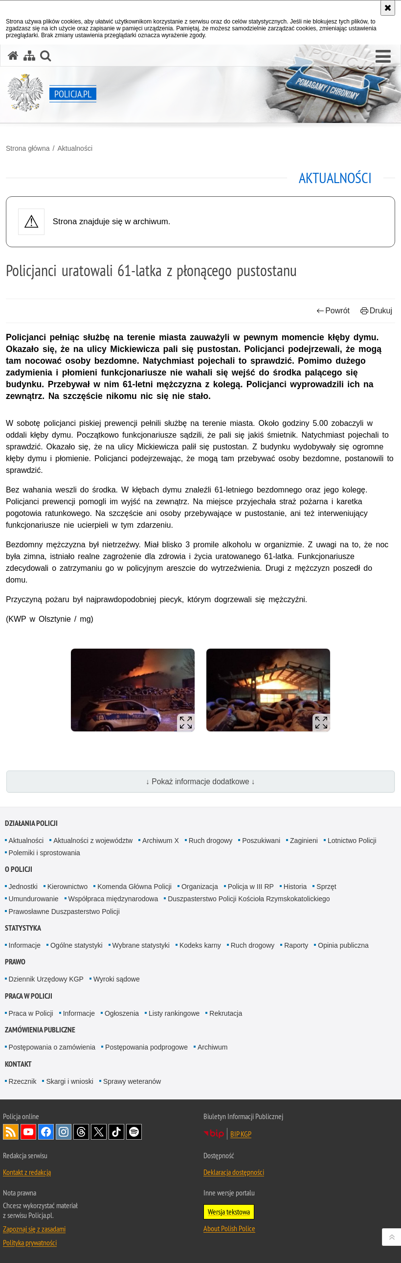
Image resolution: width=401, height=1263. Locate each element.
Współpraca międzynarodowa (113, 899)
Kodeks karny (200, 945)
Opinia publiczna (343, 945)
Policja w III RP (251, 886)
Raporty (296, 945)
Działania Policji (31, 823)
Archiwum (212, 1047)
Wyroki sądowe (116, 979)
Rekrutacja (225, 1013)
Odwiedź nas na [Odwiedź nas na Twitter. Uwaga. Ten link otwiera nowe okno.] (99, 1132)
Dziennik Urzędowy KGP (46, 979)
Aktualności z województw (93, 840)
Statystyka (23, 928)
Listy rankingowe (174, 1013)
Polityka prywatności (30, 1242)
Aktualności (74, 148)
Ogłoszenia (122, 1013)
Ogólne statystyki (76, 945)
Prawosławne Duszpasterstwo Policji (64, 911)
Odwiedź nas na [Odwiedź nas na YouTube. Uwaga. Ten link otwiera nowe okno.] (28, 1132)
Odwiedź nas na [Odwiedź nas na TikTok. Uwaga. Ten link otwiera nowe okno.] (116, 1132)
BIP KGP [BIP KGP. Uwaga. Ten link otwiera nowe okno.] (240, 1134)
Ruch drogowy (211, 840)
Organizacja (199, 886)
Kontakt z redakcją (27, 1172)
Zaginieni (304, 840)
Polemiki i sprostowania (44, 853)
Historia (295, 886)
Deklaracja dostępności (233, 1172)
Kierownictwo (67, 886)
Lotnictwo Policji (352, 840)
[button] (383, 57)
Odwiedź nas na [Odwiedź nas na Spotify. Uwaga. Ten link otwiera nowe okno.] (134, 1132)
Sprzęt (326, 886)
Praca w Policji (28, 996)
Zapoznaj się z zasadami (34, 1229)
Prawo (15, 962)
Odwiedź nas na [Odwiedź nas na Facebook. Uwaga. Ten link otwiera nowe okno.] (46, 1132)
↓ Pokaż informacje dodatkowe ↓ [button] (200, 781)
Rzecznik (23, 1081)
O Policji (18, 869)
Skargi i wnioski (69, 1081)
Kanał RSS (11, 1132)
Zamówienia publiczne (40, 1030)
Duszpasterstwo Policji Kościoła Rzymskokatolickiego (249, 899)
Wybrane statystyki (141, 945)
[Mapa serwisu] (29, 55)
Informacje (25, 945)
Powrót (333, 310)
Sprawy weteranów (132, 1081)
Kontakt (18, 1064)
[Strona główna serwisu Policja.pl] (13, 55)
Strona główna (28, 148)
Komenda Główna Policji (134, 886)
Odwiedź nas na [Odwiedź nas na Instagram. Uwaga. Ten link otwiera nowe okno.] (63, 1132)
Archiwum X (160, 840)
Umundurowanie (34, 899)
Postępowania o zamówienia (52, 1047)
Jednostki (23, 886)
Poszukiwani (261, 840)
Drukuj (376, 310)
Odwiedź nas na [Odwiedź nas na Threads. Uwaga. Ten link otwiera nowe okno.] (81, 1132)
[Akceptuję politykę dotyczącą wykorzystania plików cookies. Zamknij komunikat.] (387, 8)
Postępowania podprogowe (146, 1047)
